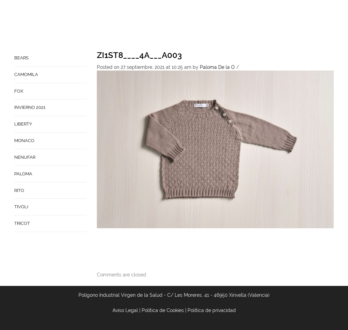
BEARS (21, 57)
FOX (18, 91)
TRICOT (22, 223)
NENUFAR (24, 157)
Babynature (283, 26)
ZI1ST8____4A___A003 (139, 55)
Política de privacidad (212, 310)
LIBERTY (23, 124)
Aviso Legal (125, 310)
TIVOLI (21, 206)
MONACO (24, 140)
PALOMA (23, 173)
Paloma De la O (217, 67)
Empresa (220, 26)
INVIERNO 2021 (30, 107)
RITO (19, 190)
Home (198, 26)
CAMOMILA (26, 74)
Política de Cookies (163, 310)
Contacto (249, 26)
